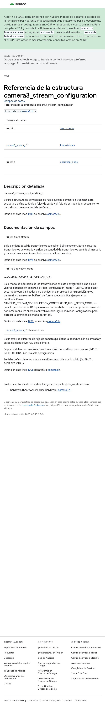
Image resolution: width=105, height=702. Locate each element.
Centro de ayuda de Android (86, 647)
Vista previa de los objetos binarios (17, 664)
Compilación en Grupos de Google (47, 679)
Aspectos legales (51, 700)
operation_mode (69, 162)
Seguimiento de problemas (85, 678)
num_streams (67, 128)
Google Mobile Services (83, 668)
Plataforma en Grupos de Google (47, 672)
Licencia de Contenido (32, 405)
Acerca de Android (14, 700)
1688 (31, 214)
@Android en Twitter (48, 647)
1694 (31, 260)
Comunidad (33, 700)
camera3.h (27, 111)
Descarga (9, 657)
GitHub (7, 683)
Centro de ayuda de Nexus (85, 657)
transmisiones (67, 145)
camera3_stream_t (16, 145)
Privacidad (81, 700)
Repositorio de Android (15, 647)
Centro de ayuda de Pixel (84, 652)
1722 (31, 321)
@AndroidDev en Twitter (50, 652)
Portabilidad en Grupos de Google (47, 687)
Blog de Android (46, 657)
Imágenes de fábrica (14, 670)
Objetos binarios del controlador (14, 677)
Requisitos (9, 652)
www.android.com (80, 663)
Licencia (68, 700)
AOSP (6, 75)
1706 (31, 370)
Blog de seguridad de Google (49, 664)
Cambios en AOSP (75, 40)
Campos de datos (14, 101)
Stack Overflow (79, 673)
